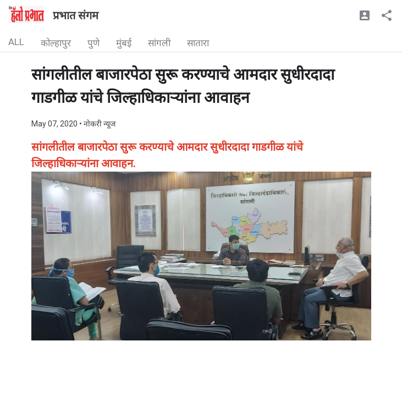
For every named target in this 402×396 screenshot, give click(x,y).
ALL (16, 41)
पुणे (93, 42)
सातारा (198, 42)
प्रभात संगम (75, 15)
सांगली (159, 42)
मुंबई (123, 42)
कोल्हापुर (56, 42)
